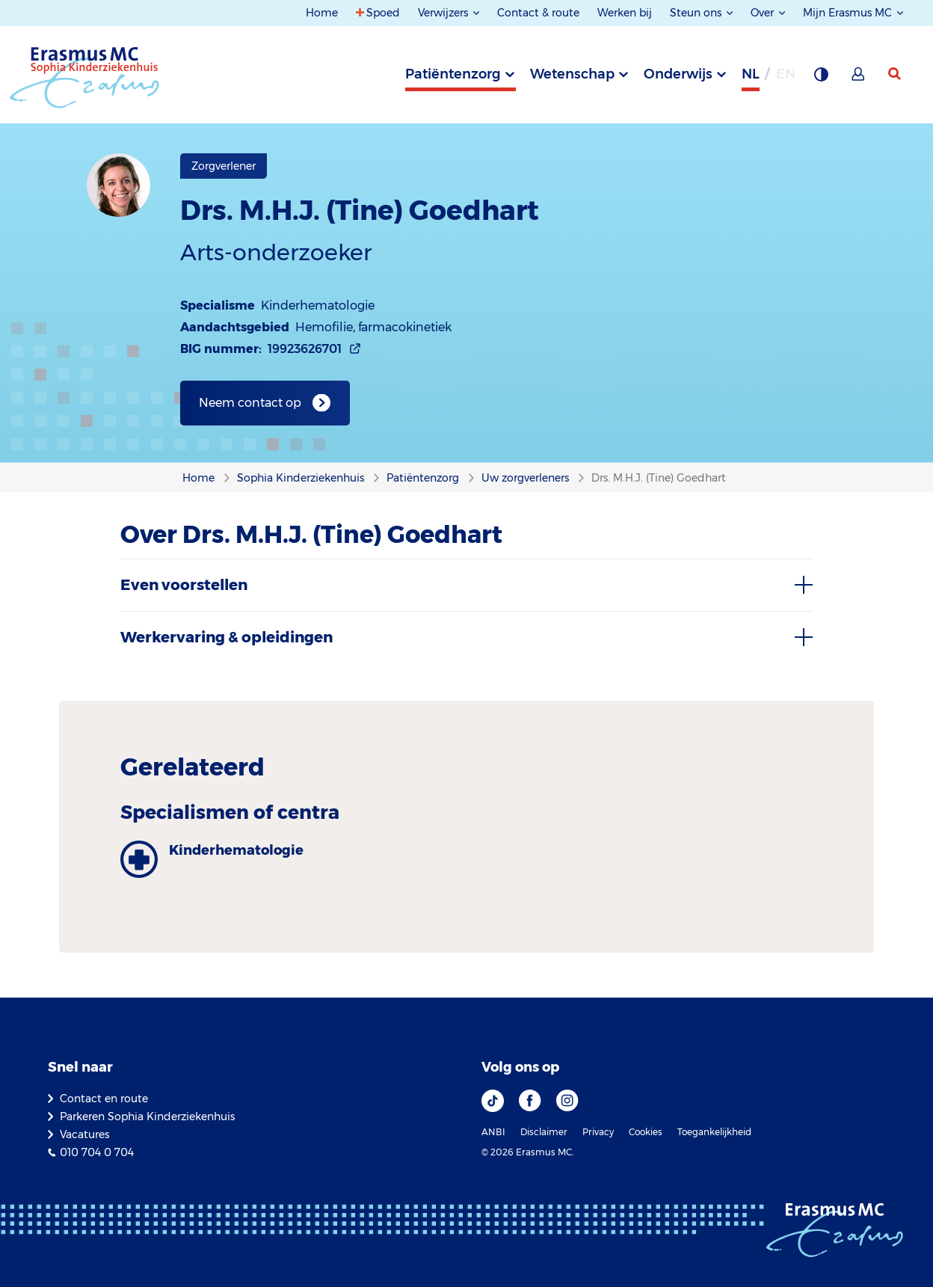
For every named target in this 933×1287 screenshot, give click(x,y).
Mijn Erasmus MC (849, 12)
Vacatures (84, 1134)
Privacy (598, 1131)
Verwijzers (444, 12)
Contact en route (104, 1098)
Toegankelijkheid (714, 1131)
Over (764, 12)
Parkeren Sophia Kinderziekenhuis (147, 1116)
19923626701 (305, 349)
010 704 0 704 (97, 1152)
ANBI (493, 1131)
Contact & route (538, 12)
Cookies (645, 1131)
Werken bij (624, 12)
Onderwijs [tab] (678, 74)
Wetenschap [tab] (572, 74)
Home (322, 12)
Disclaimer (543, 1131)
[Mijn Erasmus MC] (859, 78)
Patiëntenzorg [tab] (453, 74)
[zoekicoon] (895, 74)
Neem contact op (250, 403)
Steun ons (697, 12)
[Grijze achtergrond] (820, 78)
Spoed (383, 12)
